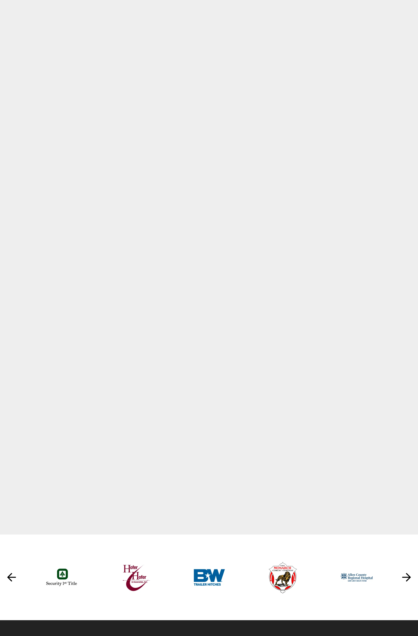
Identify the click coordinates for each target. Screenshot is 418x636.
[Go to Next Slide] (406, 578)
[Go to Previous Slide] (11, 578)
